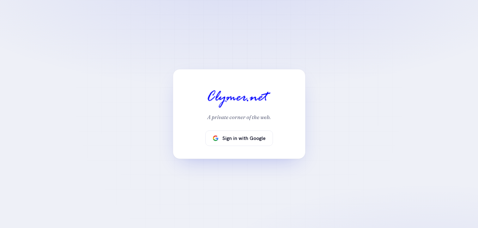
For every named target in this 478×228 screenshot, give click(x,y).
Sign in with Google (239, 138)
